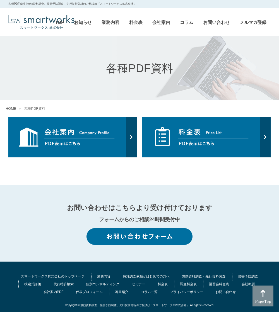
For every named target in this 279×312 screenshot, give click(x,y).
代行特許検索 (64, 284)
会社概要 (248, 284)
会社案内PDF (54, 292)
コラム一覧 (149, 292)
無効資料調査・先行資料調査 (203, 276)
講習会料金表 (219, 284)
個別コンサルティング (102, 284)
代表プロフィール (89, 292)
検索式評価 (32, 284)
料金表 (163, 284)
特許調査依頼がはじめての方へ (146, 276)
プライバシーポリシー (186, 292)
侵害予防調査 (248, 276)
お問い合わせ (226, 292)
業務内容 (103, 276)
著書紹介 (121, 292)
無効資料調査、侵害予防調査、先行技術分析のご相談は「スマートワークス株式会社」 (134, 305)
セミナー (138, 284)
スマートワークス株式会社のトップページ (53, 276)
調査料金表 (188, 284)
